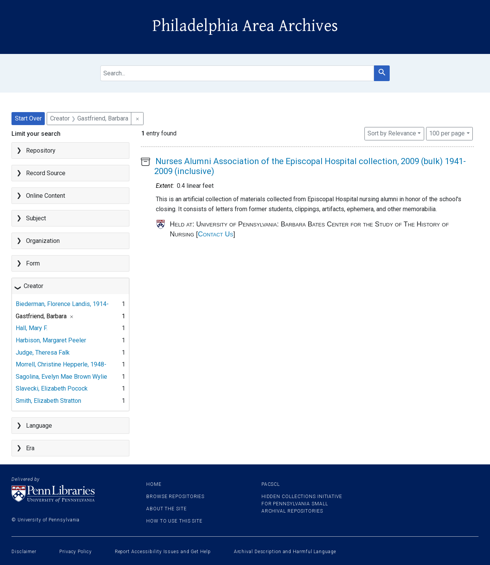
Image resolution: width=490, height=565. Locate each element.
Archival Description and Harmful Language (285, 551)
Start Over (28, 118)
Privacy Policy (75, 551)
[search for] (237, 73)
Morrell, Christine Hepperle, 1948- (61, 364)
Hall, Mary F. (31, 328)
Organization (43, 240)
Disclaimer (23, 551)
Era (30, 448)
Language (39, 425)
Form (33, 263)
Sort (392, 133)
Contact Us (215, 234)
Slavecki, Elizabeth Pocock (52, 388)
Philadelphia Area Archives (245, 26)
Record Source (45, 173)
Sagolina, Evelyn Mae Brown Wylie (61, 376)
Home (154, 484)
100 (447, 133)
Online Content (45, 195)
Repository (41, 150)
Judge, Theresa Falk (43, 352)
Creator (33, 286)
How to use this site (174, 521)
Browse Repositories (175, 496)
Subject (36, 218)
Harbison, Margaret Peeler (51, 340)
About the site (166, 508)
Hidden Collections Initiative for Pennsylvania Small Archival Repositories (301, 504)
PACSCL (270, 484)
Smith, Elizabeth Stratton (48, 400)
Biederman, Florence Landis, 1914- (62, 304)
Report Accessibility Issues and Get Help (163, 551)
